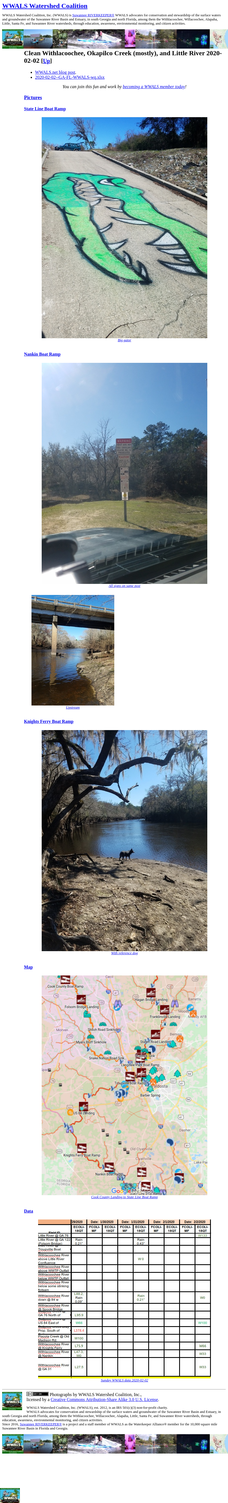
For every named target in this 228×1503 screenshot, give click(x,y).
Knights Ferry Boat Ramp (48, 721)
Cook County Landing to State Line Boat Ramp (124, 1197)
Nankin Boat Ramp (42, 354)
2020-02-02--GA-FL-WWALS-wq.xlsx (70, 77)
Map (28, 967)
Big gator (124, 340)
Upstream (73, 707)
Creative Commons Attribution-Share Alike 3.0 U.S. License (104, 1399)
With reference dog (124, 953)
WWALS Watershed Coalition (45, 5)
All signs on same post (124, 586)
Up (46, 61)
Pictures (33, 97)
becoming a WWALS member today (154, 86)
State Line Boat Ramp (45, 108)
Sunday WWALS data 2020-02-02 (124, 1380)
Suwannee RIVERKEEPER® (93, 15)
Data (28, 1211)
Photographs (60, 1394)
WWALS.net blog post (55, 72)
